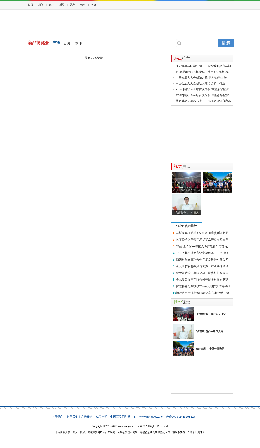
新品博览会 (38, 42)
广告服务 (87, 416)
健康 (82, 4)
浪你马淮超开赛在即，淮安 (211, 314)
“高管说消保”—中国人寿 (209, 331)
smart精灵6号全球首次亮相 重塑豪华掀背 (202, 89)
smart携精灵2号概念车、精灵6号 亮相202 (203, 71)
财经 (61, 4)
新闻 (40, 4)
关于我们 (58, 416)
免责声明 (101, 416)
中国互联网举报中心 (123, 416)
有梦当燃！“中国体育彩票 (210, 348)
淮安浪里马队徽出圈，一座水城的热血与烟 (203, 66)
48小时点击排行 (186, 226)
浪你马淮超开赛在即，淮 (187, 190)
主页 (57, 43)
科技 (93, 4)
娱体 (51, 4)
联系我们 (72, 416)
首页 (30, 4)
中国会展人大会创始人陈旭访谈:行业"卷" (202, 77)
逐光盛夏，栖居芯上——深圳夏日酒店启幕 (203, 101)
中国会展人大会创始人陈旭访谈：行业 (200, 83)
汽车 (72, 4)
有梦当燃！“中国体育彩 (217, 190)
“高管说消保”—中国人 (187, 212)
